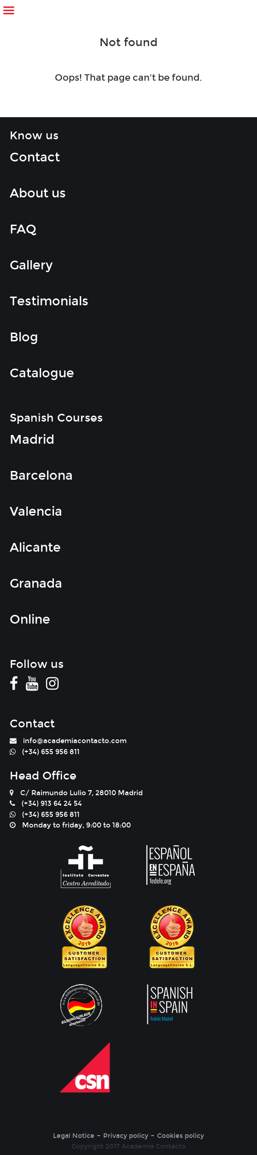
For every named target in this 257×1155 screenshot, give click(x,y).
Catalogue (42, 373)
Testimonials (49, 301)
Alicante (35, 547)
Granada (36, 583)
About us (38, 193)
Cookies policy (180, 1136)
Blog (24, 337)
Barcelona (41, 475)
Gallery (31, 265)
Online (30, 619)
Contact (35, 157)
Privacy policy (125, 1136)
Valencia (36, 511)
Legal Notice (73, 1136)
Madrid (32, 439)
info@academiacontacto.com (75, 741)
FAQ (23, 229)
